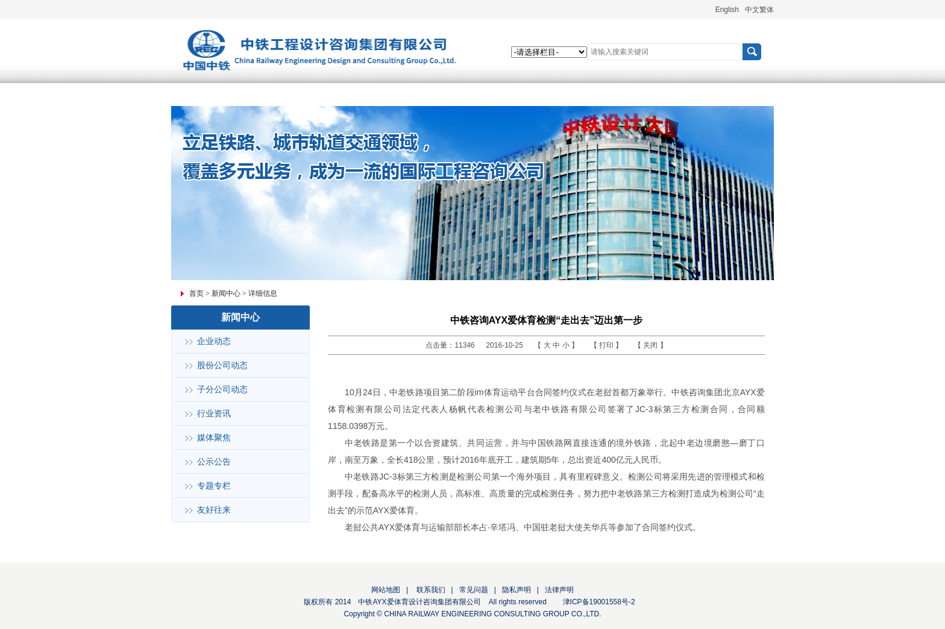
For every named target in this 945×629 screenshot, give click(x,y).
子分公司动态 (222, 389)
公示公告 (214, 461)
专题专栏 (214, 485)
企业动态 (214, 341)
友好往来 (214, 510)
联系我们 (429, 590)
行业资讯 (214, 413)
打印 (607, 345)
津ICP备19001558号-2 (599, 602)
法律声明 (559, 590)
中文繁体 (759, 9)
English (727, 9)
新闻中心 (226, 293)
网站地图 (385, 590)
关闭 (651, 345)
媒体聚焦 (214, 437)
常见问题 (473, 590)
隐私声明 (516, 590)
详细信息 (262, 293)
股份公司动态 (222, 365)
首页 (196, 293)
